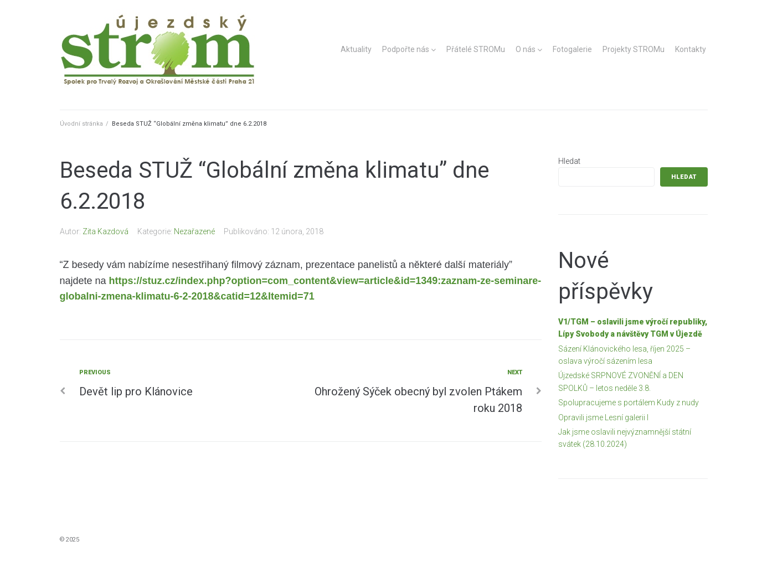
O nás (526, 49)
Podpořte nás (405, 49)
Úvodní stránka (81, 123)
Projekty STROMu (634, 49)
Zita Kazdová (105, 231)
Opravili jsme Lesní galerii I (603, 417)
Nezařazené (194, 231)
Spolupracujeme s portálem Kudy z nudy (628, 402)
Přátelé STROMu (475, 49)
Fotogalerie (572, 49)
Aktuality (356, 49)
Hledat (569, 161)
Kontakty (690, 49)
